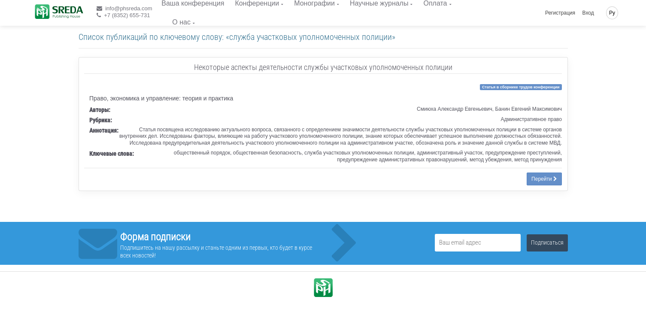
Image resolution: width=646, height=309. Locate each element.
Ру (612, 13)
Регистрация (560, 13)
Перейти (544, 179)
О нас (181, 22)
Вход (588, 13)
